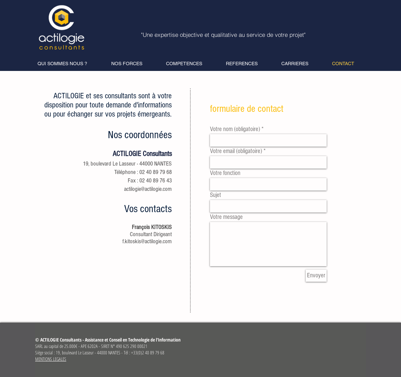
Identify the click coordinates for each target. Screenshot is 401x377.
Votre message (226, 217)
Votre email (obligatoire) (236, 151)
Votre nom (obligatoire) (235, 129)
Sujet (215, 195)
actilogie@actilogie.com (148, 189)
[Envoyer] (316, 276)
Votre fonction (225, 173)
